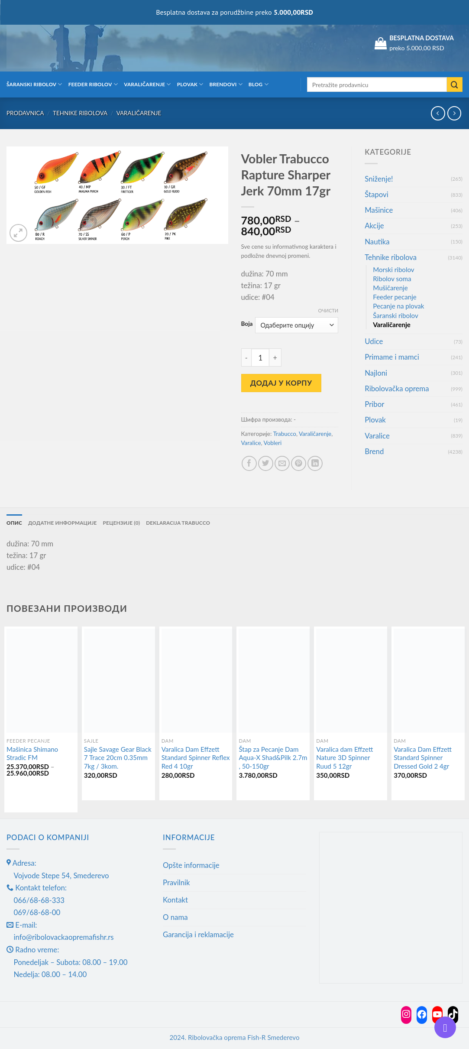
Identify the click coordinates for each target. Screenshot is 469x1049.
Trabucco (284, 433)
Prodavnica (25, 113)
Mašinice (379, 209)
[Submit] (455, 84)
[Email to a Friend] (282, 463)
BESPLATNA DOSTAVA (421, 38)
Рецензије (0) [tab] (121, 522)
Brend (374, 451)
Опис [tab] (14, 522)
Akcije (374, 225)
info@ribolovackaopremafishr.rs (64, 937)
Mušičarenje (390, 288)
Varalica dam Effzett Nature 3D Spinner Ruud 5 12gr (344, 757)
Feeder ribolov (93, 84)
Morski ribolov (393, 269)
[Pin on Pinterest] (298, 463)
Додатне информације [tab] (62, 522)
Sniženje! (379, 178)
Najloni (376, 372)
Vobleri (273, 442)
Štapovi (376, 194)
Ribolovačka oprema (397, 388)
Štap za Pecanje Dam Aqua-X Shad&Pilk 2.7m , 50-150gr (273, 757)
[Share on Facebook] (249, 463)
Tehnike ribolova (80, 113)
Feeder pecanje (395, 297)
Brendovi (226, 84)
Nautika (377, 241)
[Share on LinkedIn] (315, 463)
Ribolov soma (392, 279)
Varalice (251, 442)
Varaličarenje (147, 84)
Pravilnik (176, 882)
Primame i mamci (392, 356)
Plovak (190, 84)
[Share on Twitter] (265, 463)
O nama (175, 917)
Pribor (374, 404)
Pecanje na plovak (398, 306)
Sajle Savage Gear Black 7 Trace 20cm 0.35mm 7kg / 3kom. (118, 757)
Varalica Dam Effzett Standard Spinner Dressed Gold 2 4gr (423, 757)
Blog (258, 84)
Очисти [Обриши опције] (328, 310)
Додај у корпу (281, 382)
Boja (247, 324)
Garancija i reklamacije (198, 934)
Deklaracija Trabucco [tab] (178, 522)
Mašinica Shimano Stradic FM (32, 753)
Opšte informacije (191, 865)
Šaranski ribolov (34, 84)
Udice (374, 341)
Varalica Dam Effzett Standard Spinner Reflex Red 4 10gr (196, 757)
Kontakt (175, 899)
